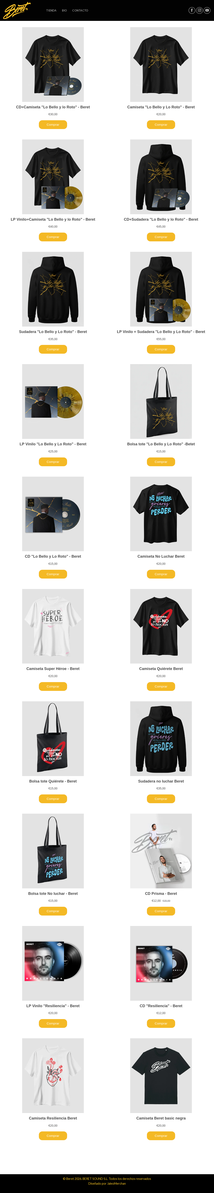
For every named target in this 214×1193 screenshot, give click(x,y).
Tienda (51, 10)
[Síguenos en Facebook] (192, 10)
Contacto (80, 10)
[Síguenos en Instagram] (199, 10)
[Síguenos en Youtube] (207, 10)
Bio (64, 10)
